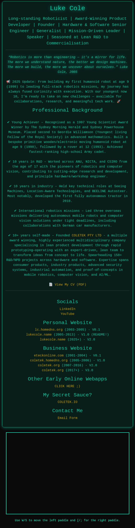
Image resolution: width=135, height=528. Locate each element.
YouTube (67, 313)
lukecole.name (39, 334)
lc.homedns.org (48, 329)
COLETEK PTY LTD (86, 234)
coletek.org (49, 364)
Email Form (67, 417)
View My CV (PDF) (70, 284)
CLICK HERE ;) (67, 385)
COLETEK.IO (67, 401)
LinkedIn (67, 308)
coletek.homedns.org (48, 359)
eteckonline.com (48, 355)
